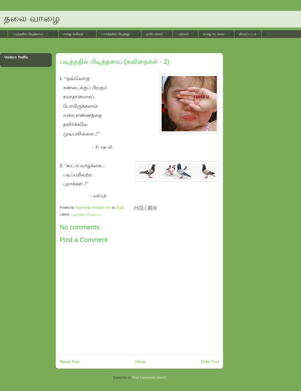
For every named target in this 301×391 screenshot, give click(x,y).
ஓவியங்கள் (154, 34)
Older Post (210, 362)
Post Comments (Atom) (149, 377)
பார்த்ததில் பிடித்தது (115, 34)
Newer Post (70, 362)
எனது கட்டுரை (214, 34)
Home (140, 362)
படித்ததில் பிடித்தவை (28, 34)
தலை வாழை (32, 18)
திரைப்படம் (247, 34)
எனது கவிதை (73, 34)
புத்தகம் (183, 34)
